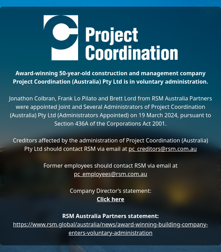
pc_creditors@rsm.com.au (163, 149)
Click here (110, 199)
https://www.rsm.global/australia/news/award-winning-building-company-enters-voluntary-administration (110, 228)
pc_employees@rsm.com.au (110, 174)
